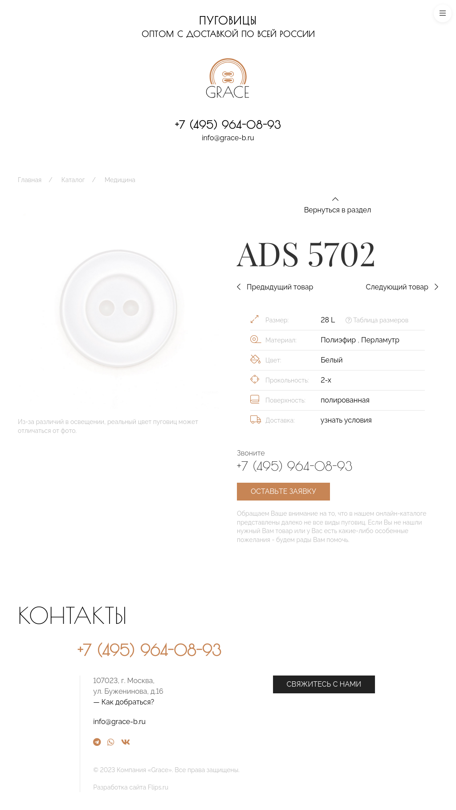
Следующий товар (402, 287)
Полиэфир (339, 340)
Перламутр (380, 340)
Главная (29, 179)
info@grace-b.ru (228, 138)
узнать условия (346, 420)
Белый (331, 360)
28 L (328, 320)
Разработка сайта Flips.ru (226, 787)
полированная (345, 400)
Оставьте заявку (283, 491)
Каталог (73, 179)
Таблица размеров (377, 320)
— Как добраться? (218, 702)
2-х (326, 380)
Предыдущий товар (275, 287)
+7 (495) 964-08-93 (228, 124)
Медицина (120, 179)
